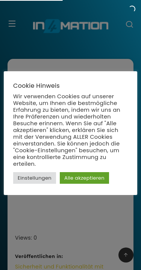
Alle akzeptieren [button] (84, 178)
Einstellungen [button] (35, 178)
